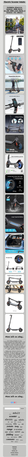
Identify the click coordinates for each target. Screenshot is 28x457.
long (17, 426)
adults (21, 420)
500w (20, 437)
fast (19, 424)
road (12, 422)
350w (15, 424)
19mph (10, 414)
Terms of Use (14, 454)
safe (23, 424)
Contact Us (14, 450)
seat (6, 432)
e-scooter (18, 429)
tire (8, 422)
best (12, 441)
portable (14, 437)
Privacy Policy (14, 452)
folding (9, 434)
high (19, 417)
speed (17, 432)
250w (22, 432)
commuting (8, 424)
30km (22, 435)
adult (16, 413)
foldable (10, 426)
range (9, 429)
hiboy (8, 437)
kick (17, 439)
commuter (10, 439)
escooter (19, 422)
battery (16, 441)
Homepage (14, 446)
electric (9, 419)
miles (15, 420)
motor (17, 435)
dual (21, 426)
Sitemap (14, 448)
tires (15, 422)
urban (11, 432)
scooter (13, 416)
